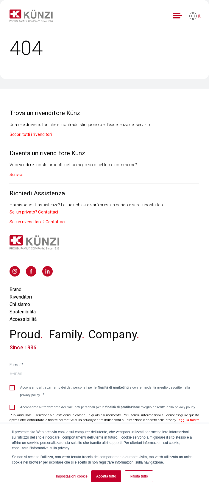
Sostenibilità (23, 312)
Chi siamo (20, 304)
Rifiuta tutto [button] (139, 476)
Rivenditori (21, 297)
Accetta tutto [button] (106, 476)
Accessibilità (23, 319)
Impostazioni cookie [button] (72, 476)
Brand (15, 289)
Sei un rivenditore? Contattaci (37, 221)
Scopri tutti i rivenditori (31, 134)
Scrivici (16, 174)
